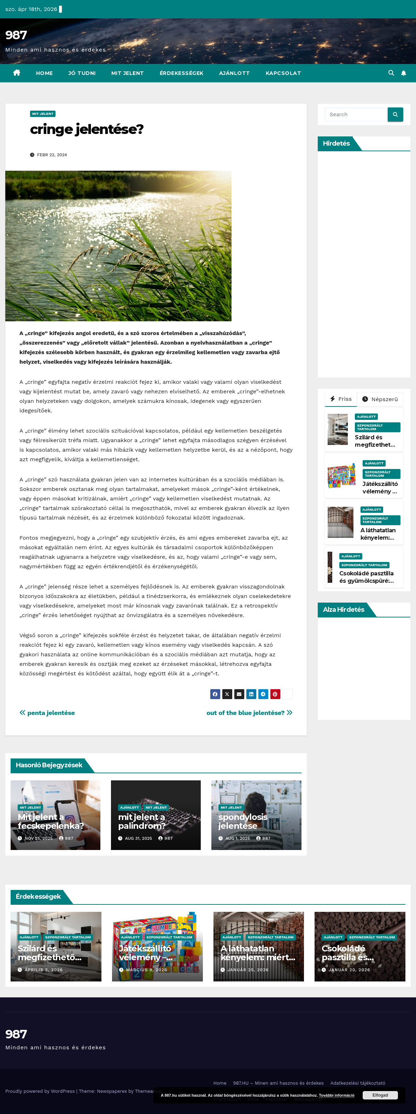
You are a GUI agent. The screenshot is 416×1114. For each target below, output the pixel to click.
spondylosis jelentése (242, 821)
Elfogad (380, 1095)
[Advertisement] (370, 264)
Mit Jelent (127, 73)
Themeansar (148, 1091)
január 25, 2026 (248, 969)
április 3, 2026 (44, 969)
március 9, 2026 (147, 969)
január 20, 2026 (349, 969)
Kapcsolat (283, 73)
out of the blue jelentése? (249, 712)
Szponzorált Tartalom (370, 427)
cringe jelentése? (86, 129)
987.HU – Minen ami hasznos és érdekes (278, 1083)
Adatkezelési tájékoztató (357, 1083)
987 (16, 35)
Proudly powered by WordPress (40, 1091)
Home (44, 73)
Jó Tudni (82, 73)
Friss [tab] (341, 398)
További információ (337, 1095)
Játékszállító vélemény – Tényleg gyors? (380, 495)
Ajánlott (234, 73)
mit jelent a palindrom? (141, 821)
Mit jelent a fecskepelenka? (50, 821)
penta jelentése (47, 712)
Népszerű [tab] (380, 399)
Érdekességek (182, 73)
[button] (391, 73)
